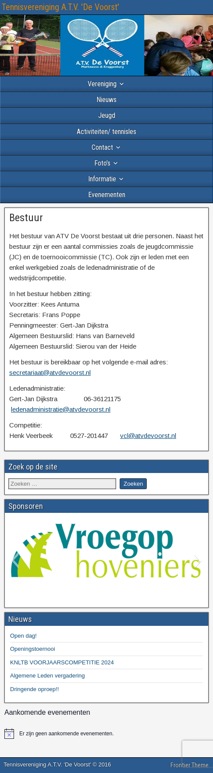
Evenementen (106, 195)
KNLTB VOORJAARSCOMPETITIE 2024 (62, 662)
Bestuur (26, 218)
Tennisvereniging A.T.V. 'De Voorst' (60, 7)
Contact (102, 147)
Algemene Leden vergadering (47, 675)
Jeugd (106, 115)
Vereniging (102, 84)
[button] (15, 560)
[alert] (106, 733)
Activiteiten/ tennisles (106, 131)
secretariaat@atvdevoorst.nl (50, 372)
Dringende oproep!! (34, 689)
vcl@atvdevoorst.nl (148, 435)
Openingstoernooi (32, 649)
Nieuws (106, 99)
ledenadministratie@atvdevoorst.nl (60, 409)
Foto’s (102, 163)
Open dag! (23, 635)
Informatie (102, 179)
